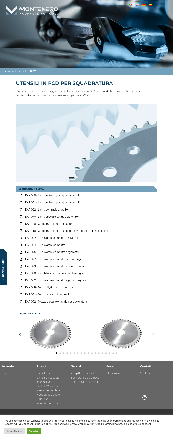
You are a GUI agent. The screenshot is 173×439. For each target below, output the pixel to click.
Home (6, 71)
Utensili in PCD (25, 71)
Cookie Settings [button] (15, 431)
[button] (153, 11)
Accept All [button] (34, 431)
